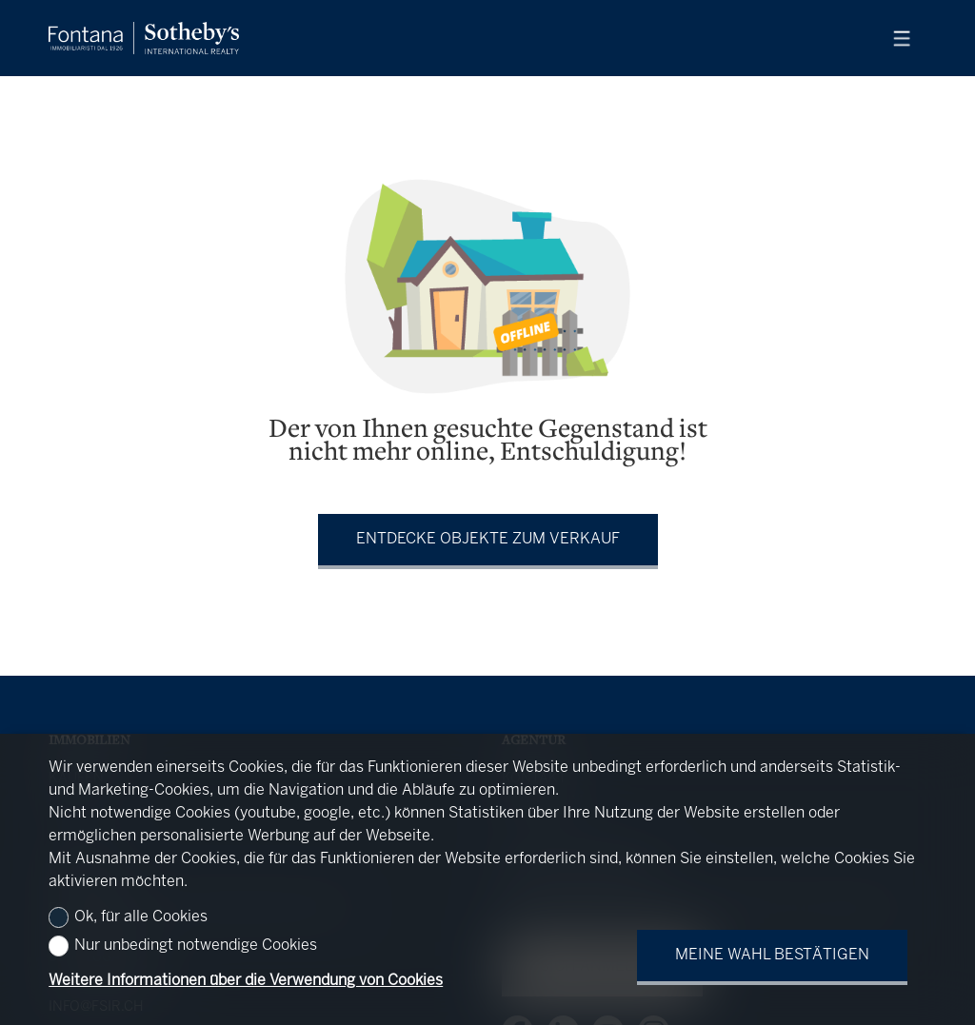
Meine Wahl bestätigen (772, 955)
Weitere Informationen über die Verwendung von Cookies (246, 981)
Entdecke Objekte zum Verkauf (488, 539)
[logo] (144, 38)
